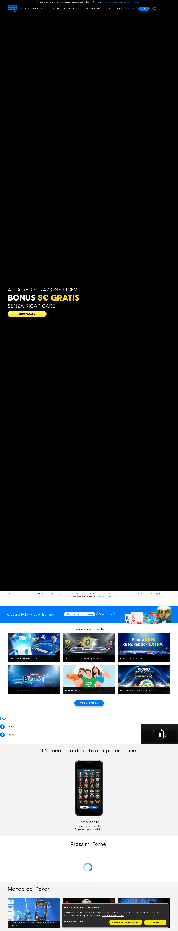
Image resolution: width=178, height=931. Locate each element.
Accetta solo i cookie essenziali (125, 922)
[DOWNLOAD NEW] (27, 314)
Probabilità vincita (109, 2)
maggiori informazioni (132, 2)
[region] (115, 915)
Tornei (109, 8)
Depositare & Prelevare (90, 8)
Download (105, 614)
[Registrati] (129, 9)
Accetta (155, 922)
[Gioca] (144, 9)
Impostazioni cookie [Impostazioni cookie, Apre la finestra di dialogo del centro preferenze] (73, 921)
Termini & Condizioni (105, 596)
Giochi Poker (54, 8)
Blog (118, 8)
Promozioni (69, 8)
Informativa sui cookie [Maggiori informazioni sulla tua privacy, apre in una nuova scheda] (113, 915)
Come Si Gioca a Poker (32, 8)
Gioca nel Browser (79, 614)
